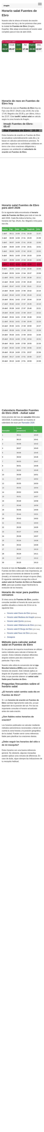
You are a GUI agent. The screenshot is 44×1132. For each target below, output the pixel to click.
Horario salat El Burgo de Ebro (20, 629)
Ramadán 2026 (28, 423)
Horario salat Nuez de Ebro (18, 633)
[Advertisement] (22, 78)
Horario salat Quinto (15, 621)
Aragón (6, 6)
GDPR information (9, 773)
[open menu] (40, 4)
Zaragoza (11, 637)
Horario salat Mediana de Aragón (20, 617)
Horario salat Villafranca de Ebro (20, 625)
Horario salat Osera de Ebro (18, 613)
